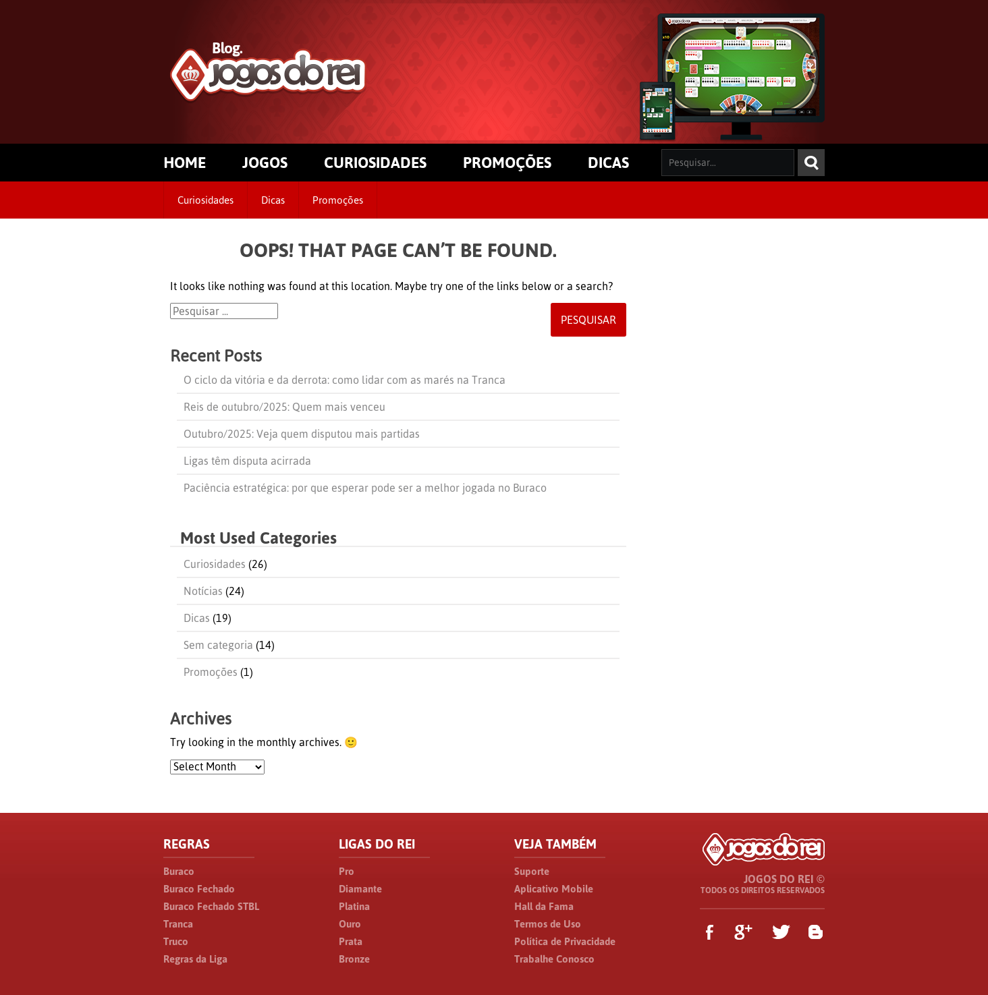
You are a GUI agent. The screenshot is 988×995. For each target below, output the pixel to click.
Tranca (178, 924)
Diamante (360, 888)
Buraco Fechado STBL (211, 906)
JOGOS (264, 162)
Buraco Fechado (199, 888)
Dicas (273, 200)
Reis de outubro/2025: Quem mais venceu (284, 407)
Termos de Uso (547, 924)
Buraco (178, 871)
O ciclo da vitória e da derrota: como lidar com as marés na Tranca (344, 380)
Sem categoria (218, 645)
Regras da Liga (195, 959)
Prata (350, 941)
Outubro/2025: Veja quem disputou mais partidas (302, 434)
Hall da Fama (544, 906)
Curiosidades (205, 200)
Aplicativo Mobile (553, 888)
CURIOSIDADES (375, 162)
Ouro (350, 924)
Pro (346, 871)
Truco (175, 941)
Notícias (203, 591)
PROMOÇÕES (507, 162)
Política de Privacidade (564, 941)
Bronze (354, 959)
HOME (184, 162)
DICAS (608, 162)
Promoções (337, 200)
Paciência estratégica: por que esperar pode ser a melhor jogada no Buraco (365, 488)
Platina (354, 906)
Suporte (531, 871)
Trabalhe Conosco (554, 959)
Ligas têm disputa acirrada (247, 461)
